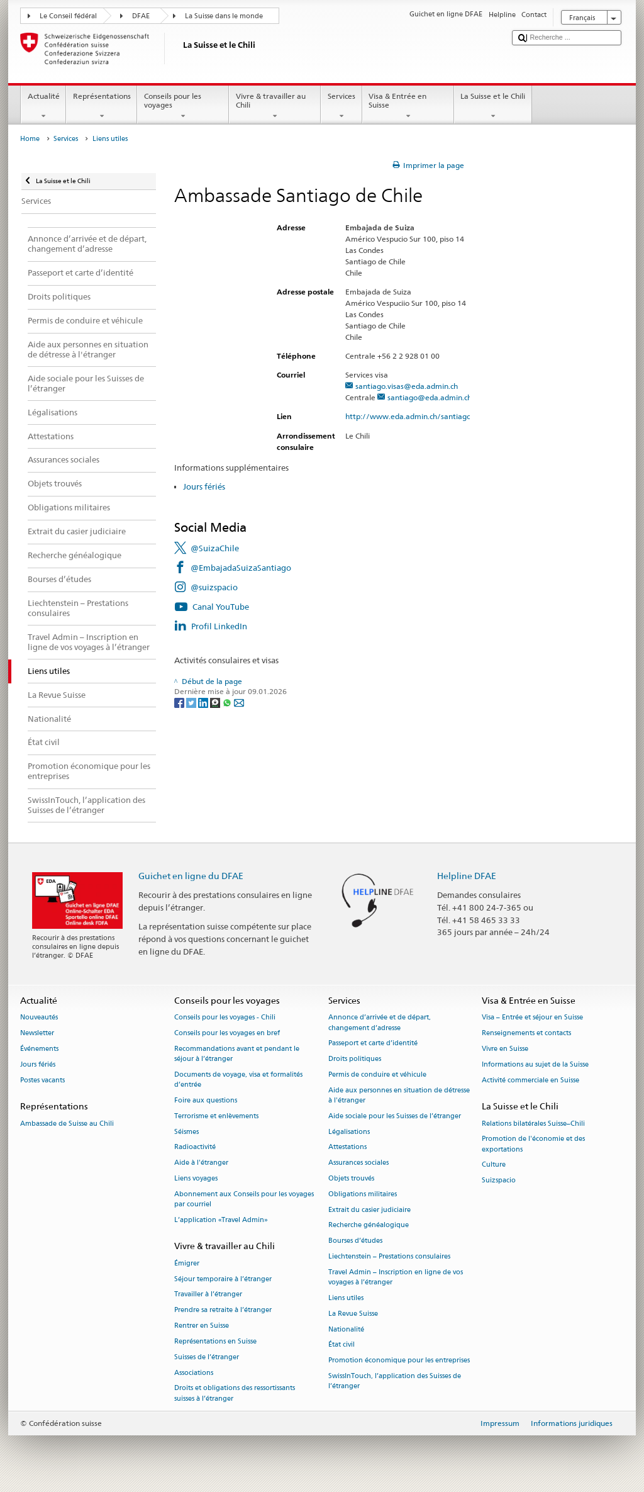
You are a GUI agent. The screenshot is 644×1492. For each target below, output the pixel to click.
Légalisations (349, 1132)
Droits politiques (354, 1059)
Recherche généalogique (368, 1225)
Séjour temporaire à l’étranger (223, 1279)
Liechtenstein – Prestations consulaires (389, 1256)
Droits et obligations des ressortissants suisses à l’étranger (234, 1393)
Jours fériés (204, 486)
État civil (341, 1345)
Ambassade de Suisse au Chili (67, 1123)
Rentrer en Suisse (201, 1325)
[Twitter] (192, 702)
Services (341, 106)
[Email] (239, 702)
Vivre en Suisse (505, 1049)
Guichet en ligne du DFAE (190, 875)
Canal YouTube (220, 607)
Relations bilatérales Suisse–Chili (533, 1123)
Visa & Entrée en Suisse (408, 106)
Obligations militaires (362, 1194)
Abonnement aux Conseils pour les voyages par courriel (244, 1199)
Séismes (186, 1132)
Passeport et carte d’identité (373, 1044)
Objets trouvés (351, 1178)
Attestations (347, 1147)
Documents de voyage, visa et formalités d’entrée (238, 1079)
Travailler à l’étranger (208, 1295)
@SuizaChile (215, 548)
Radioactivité (195, 1147)
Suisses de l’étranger (206, 1357)
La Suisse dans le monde (224, 16)
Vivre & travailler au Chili (275, 106)
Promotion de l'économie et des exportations (533, 1144)
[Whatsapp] (228, 702)
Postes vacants (42, 1080)
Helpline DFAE (466, 875)
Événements (39, 1049)
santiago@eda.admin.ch (429, 397)
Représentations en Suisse (215, 1341)
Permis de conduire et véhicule (377, 1074)
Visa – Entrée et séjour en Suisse (532, 1018)
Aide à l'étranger (201, 1163)
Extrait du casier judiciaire (369, 1210)
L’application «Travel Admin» (221, 1220)
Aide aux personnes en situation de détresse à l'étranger (399, 1095)
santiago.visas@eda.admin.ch (406, 386)
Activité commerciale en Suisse (530, 1080)
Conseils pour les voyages (183, 106)
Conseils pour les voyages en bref (227, 1033)
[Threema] (216, 702)
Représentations (101, 106)
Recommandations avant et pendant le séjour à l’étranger (236, 1054)
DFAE (141, 16)
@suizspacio (214, 587)
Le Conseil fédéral (68, 16)
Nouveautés (39, 1018)
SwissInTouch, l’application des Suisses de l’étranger (394, 1381)
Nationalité (346, 1329)
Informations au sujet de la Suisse (535, 1064)
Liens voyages (196, 1178)
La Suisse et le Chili (493, 106)
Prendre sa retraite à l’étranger (223, 1310)
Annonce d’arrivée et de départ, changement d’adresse (379, 1023)
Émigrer (186, 1263)
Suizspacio (499, 1181)
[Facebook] (180, 702)
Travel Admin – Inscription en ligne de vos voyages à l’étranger (395, 1277)
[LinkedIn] (204, 702)
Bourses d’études (355, 1241)
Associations (193, 1373)
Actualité (43, 106)
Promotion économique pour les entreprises (399, 1361)
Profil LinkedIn (219, 626)
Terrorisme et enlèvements (216, 1116)
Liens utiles (346, 1298)
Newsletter (37, 1033)
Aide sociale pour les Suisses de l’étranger (394, 1116)
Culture (494, 1165)
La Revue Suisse (353, 1314)
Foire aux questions (205, 1100)
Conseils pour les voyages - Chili (224, 1018)
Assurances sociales (358, 1163)
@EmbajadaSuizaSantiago (241, 568)
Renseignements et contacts (526, 1033)
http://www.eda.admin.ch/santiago (413, 416)
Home (30, 139)
